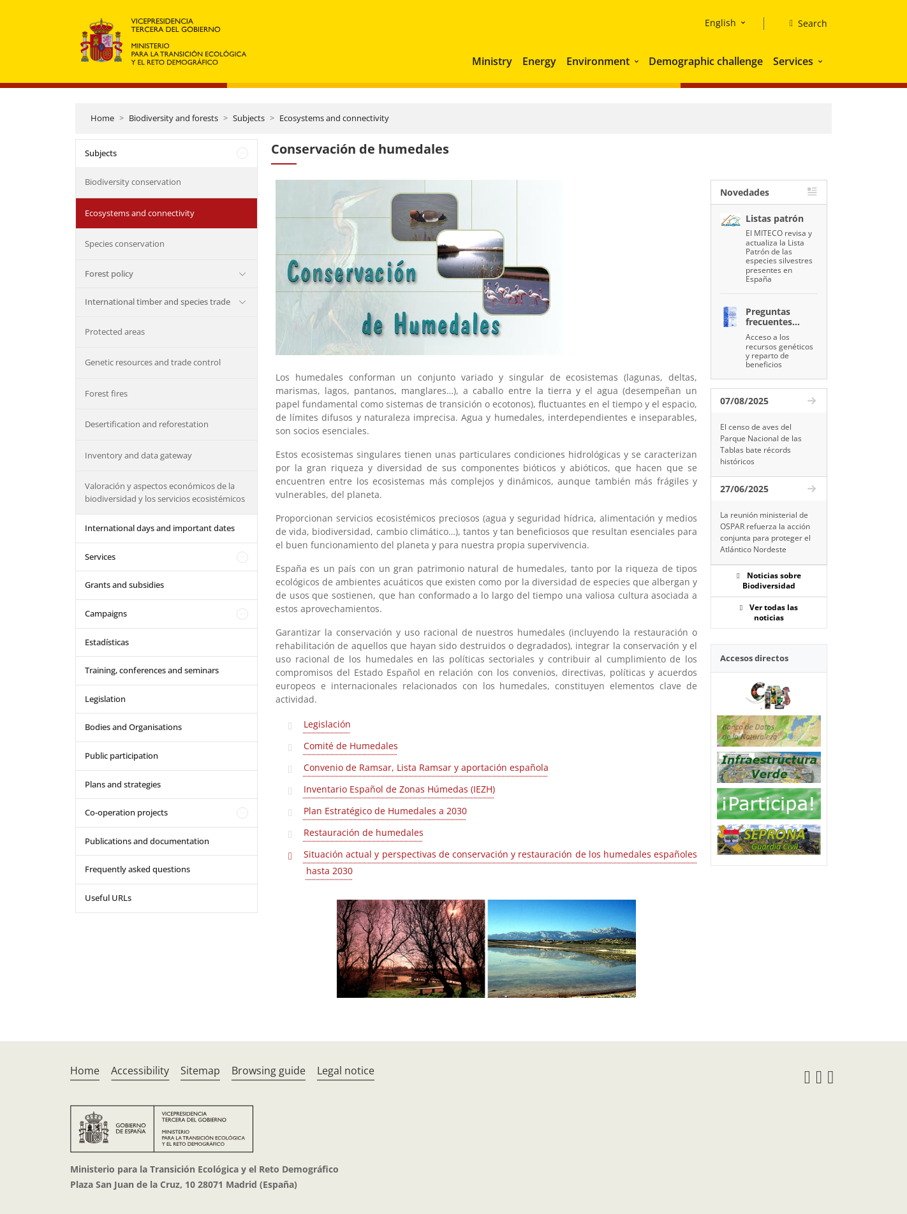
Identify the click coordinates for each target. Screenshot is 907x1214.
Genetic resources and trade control (153, 362)
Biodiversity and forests (173, 118)
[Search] (803, 23)
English (720, 23)
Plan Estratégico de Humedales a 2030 (385, 811)
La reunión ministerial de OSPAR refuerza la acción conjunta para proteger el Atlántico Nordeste (765, 532)
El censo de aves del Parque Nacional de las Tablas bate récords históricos (761, 444)
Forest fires (106, 393)
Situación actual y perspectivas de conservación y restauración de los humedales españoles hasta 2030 (500, 862)
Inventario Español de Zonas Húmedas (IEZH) (399, 789)
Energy (539, 61)
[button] (638, 61)
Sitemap (200, 1071)
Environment (598, 61)
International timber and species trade (157, 301)
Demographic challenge (706, 61)
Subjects (249, 118)
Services (793, 61)
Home (102, 118)
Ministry (492, 61)
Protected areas (115, 331)
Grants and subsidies (124, 584)
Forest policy (109, 273)
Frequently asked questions (137, 869)
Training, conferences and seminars (152, 670)
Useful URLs (108, 897)
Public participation (121, 755)
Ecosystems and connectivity (334, 118)
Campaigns (106, 613)
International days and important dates (160, 528)
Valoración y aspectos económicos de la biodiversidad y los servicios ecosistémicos (165, 492)
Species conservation (125, 243)
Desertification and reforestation (147, 424)
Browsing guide (269, 1071)
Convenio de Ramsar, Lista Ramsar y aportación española (426, 767)
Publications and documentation (147, 841)
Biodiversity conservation (133, 181)
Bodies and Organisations (133, 727)
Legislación (327, 724)
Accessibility (140, 1071)
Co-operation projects (126, 812)
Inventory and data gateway (138, 455)
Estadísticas (107, 642)
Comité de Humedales (351, 746)
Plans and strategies (123, 784)
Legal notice (345, 1071)
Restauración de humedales (364, 832)
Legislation (105, 699)
